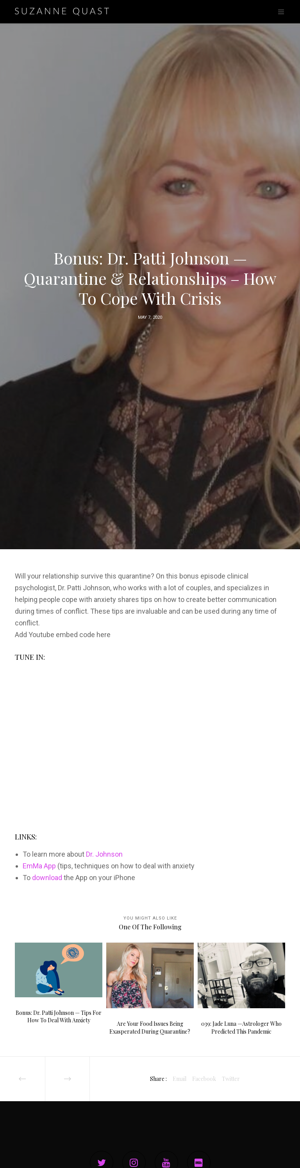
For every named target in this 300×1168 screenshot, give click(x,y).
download (47, 877)
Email (179, 1078)
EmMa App (39, 866)
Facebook (204, 1078)
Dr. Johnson (104, 854)
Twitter (231, 1078)
